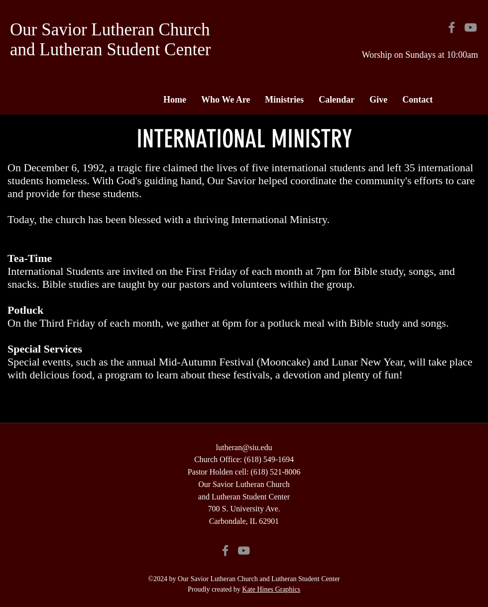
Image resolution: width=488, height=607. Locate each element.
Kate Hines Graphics (271, 589)
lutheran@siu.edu (244, 447)
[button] (225, 100)
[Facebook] (451, 27)
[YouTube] (470, 27)
